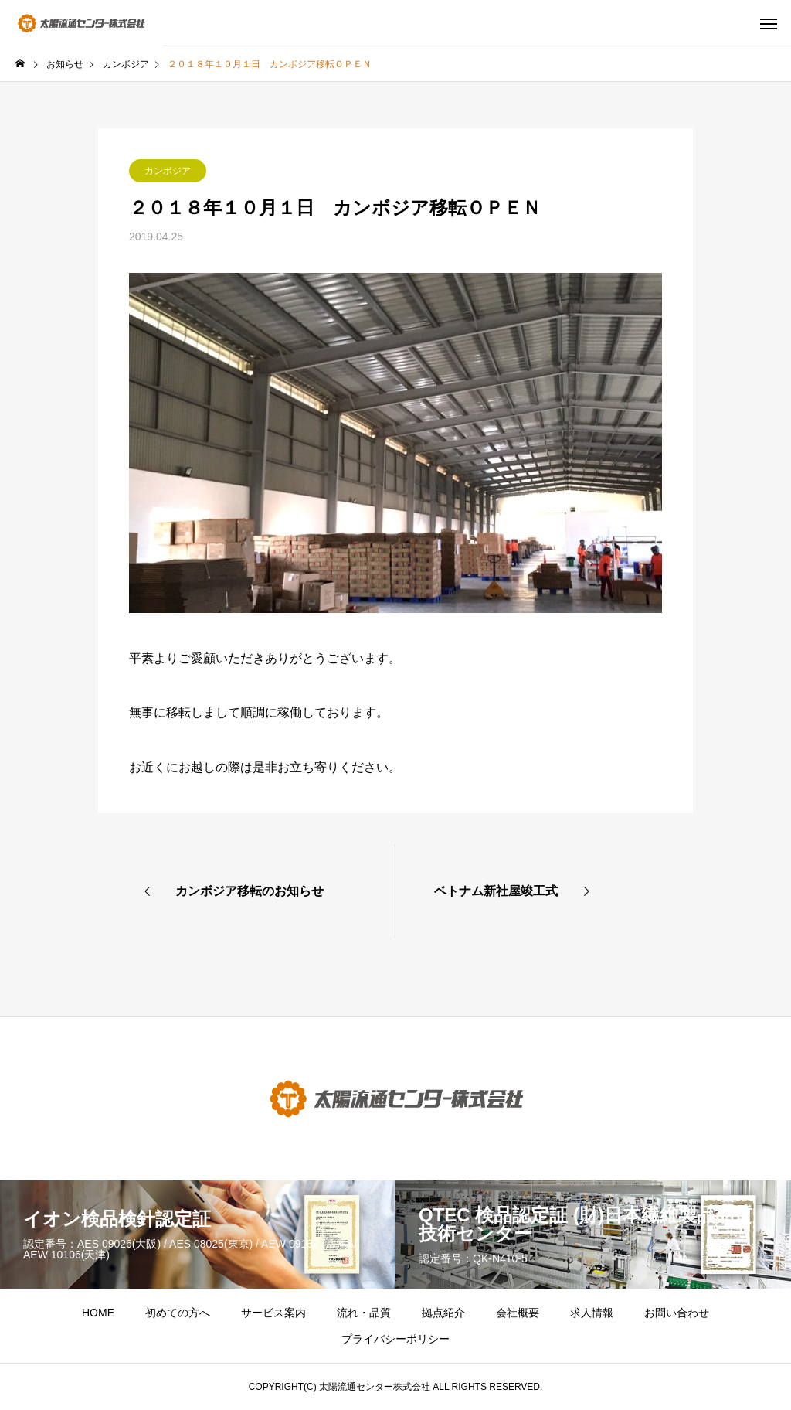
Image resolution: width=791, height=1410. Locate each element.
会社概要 (517, 1312)
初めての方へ (177, 1312)
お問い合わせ (676, 1312)
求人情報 (591, 1312)
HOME (98, 1312)
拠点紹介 (443, 1312)
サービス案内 (273, 1312)
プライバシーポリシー (395, 1339)
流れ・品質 (364, 1312)
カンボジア (167, 170)
